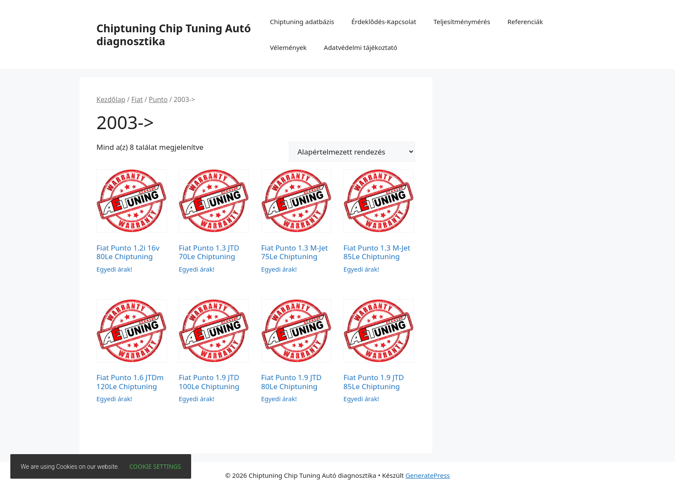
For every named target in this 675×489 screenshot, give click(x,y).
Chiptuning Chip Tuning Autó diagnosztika (173, 34)
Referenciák (525, 21)
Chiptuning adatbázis (302, 21)
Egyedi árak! (114, 269)
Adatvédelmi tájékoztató (360, 47)
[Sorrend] (352, 152)
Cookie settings (155, 466)
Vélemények (288, 47)
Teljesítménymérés (461, 21)
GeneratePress (428, 475)
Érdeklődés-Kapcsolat (383, 21)
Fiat (137, 99)
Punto (158, 99)
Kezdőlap (110, 99)
